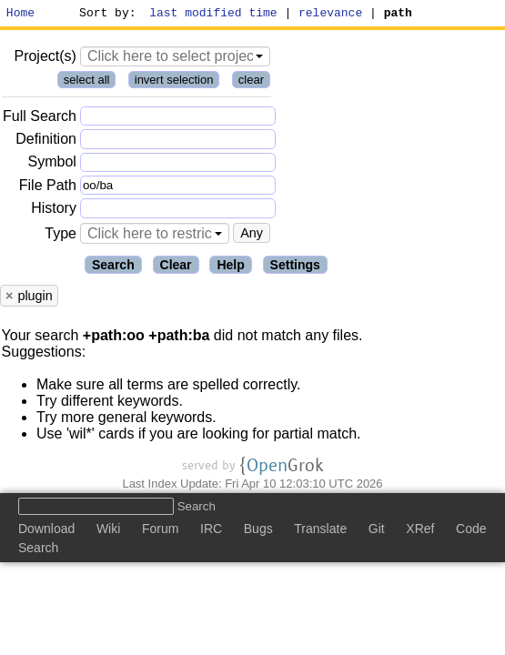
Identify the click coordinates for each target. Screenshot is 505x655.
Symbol (52, 165)
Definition (45, 141)
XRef (420, 532)
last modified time (214, 14)
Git (377, 532)
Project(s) (45, 58)
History (53, 210)
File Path (47, 188)
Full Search (39, 118)
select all (87, 82)
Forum (160, 532)
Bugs (258, 532)
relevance (331, 14)
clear (251, 82)
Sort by (105, 14)
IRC (211, 532)
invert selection (174, 82)
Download (46, 532)
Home (20, 14)
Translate (320, 532)
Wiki (108, 532)
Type (60, 236)
